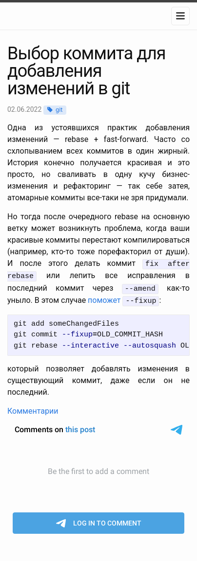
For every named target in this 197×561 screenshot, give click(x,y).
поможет (104, 298)
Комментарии (32, 408)
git (59, 109)
